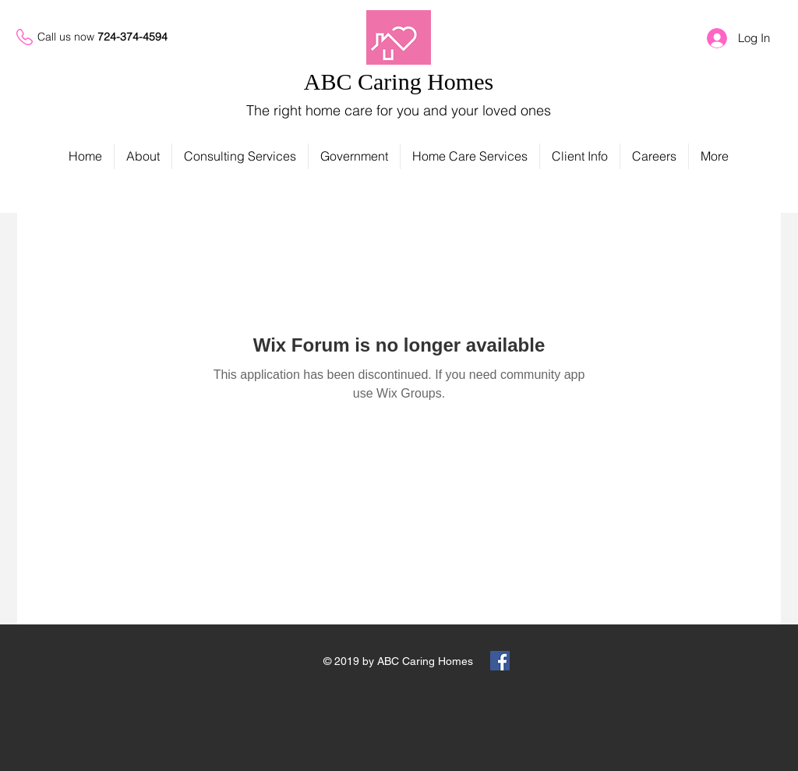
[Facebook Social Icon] (500, 660)
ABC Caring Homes (398, 81)
